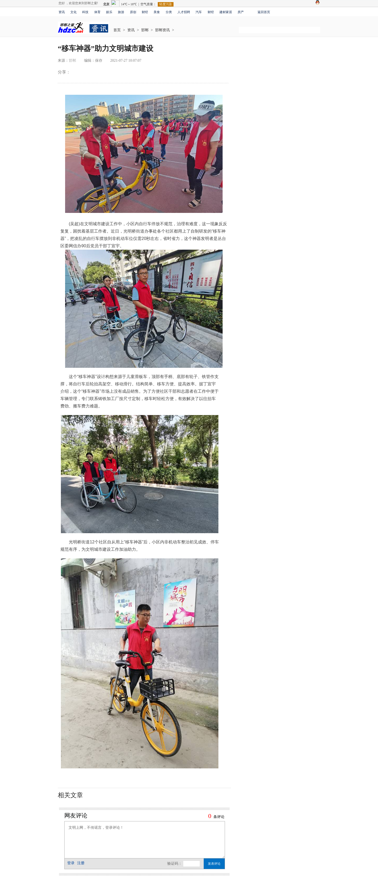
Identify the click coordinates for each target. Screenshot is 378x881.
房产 (241, 12)
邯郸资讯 (162, 30)
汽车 (199, 12)
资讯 (62, 12)
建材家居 (225, 12)
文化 (73, 12)
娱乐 (109, 12)
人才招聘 (183, 12)
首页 (117, 30)
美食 (157, 12)
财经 (145, 12)
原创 (133, 12)
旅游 (121, 12)
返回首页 (264, 12)
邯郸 (145, 30)
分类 (169, 12)
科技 (85, 12)
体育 (97, 12)
